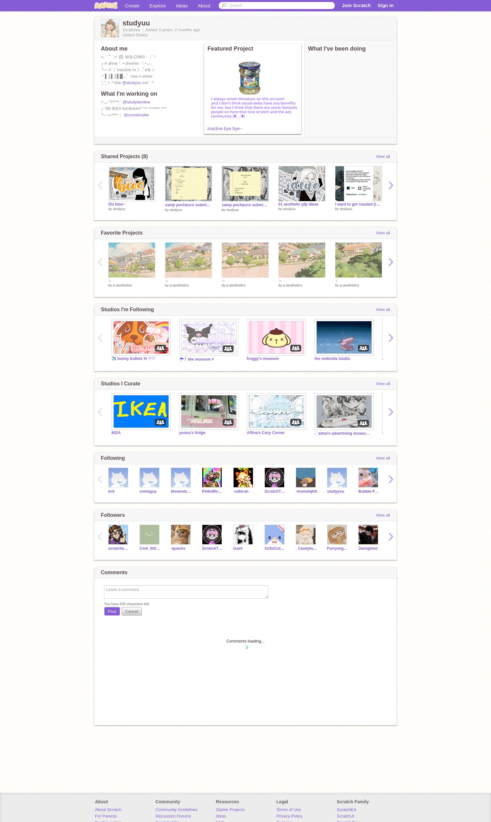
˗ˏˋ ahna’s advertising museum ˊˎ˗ (343, 433)
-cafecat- (241, 491)
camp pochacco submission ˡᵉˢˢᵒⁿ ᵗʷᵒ (188, 205)
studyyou (335, 491)
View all (383, 156)
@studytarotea (136, 102)
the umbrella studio (332, 358)
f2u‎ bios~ (116, 204)
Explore (157, 5)
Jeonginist (368, 548)
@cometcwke (136, 114)
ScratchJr (345, 816)
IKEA (116, 432)
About (204, 5)
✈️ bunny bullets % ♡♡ (133, 358)
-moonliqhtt (306, 491)
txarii (238, 548)
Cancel (131, 611)
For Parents (106, 816)
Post (112, 611)
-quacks (178, 548)
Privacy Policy (289, 816)
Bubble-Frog (369, 491)
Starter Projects (230, 809)
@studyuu (131, 82)
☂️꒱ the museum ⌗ (196, 359)
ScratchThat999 (275, 491)
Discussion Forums (173, 816)
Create (132, 5)
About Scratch (108, 809)
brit (111, 491)
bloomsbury (181, 491)
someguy (148, 491)
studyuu (119, 209)
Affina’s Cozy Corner (266, 432)
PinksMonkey (213, 491)
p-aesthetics (122, 285)
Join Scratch (356, 5)
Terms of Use (288, 809)
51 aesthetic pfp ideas (298, 204)
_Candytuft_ (306, 548)
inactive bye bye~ (225, 128)
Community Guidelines (176, 809)
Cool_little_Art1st (150, 548)
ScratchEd (346, 809)
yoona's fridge (192, 432)
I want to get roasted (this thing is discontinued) (358, 204)
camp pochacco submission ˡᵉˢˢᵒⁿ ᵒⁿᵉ (245, 205)
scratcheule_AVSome (119, 548)
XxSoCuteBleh (275, 548)
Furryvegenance (338, 548)
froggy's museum (263, 358)
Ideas (182, 5)
